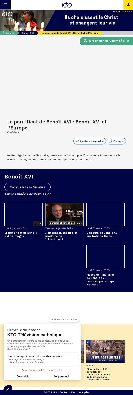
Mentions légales (80, 392)
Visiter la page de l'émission (27, 187)
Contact (64, 392)
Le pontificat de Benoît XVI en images (20, 234)
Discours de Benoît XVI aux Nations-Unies (102, 234)
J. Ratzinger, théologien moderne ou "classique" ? (61, 236)
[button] (116, 141)
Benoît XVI (28, 33)
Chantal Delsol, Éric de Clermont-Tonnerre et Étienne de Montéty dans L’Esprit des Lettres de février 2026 (98, 374)
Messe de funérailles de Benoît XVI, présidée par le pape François (100, 279)
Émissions (8, 33)
